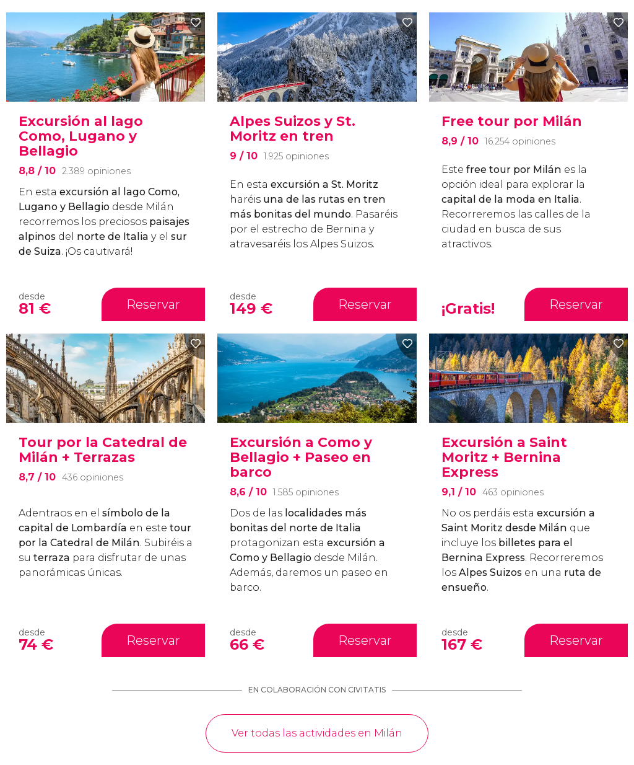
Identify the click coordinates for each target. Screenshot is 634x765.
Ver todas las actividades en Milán (317, 733)
